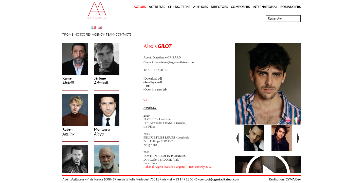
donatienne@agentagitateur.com (174, 62)
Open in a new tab (155, 89)
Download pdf (153, 78)
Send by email (153, 82)
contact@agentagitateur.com (219, 179)
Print (147, 86)
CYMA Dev (293, 179)
